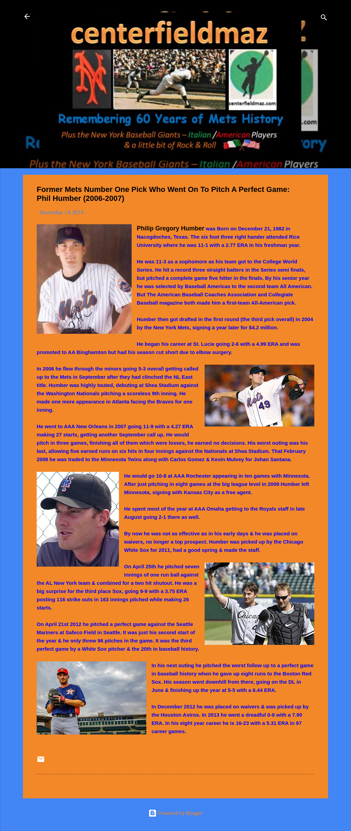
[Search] (324, 18)
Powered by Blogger (175, 813)
